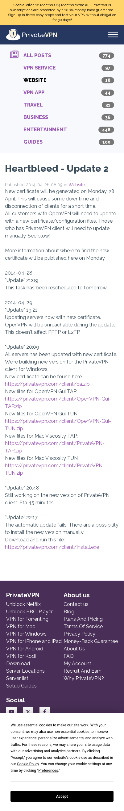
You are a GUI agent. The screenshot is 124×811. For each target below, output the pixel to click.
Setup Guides (21, 686)
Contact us (76, 604)
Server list (17, 678)
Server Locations (25, 671)
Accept (62, 796)
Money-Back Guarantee (91, 641)
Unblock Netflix (23, 604)
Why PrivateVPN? (84, 678)
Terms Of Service (83, 626)
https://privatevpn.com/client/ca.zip (47, 384)
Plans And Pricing (83, 619)
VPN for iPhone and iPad (34, 641)
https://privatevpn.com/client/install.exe (52, 547)
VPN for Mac (20, 626)
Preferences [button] (48, 770)
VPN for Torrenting (27, 619)
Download (18, 663)
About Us (74, 649)
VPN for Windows (26, 634)
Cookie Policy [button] (28, 764)
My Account (77, 663)
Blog (69, 612)
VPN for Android (24, 649)
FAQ (69, 656)
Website (76, 184)
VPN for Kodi (21, 656)
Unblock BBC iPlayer (29, 612)
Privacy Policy (79, 634)
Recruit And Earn (82, 671)
